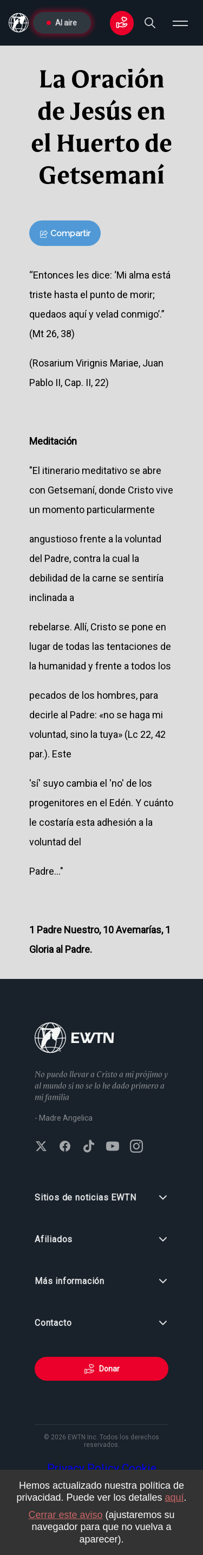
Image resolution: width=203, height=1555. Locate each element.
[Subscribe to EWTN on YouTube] (112, 1147)
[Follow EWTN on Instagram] (136, 1147)
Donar (102, 1368)
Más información (101, 1281)
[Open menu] (180, 23)
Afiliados (101, 1239)
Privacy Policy (83, 1468)
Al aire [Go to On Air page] (62, 22)
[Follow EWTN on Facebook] (64, 1147)
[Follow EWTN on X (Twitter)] (41, 1147)
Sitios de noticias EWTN (101, 1197)
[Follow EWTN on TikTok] (88, 1147)
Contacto (101, 1323)
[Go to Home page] (74, 1038)
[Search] (150, 23)
